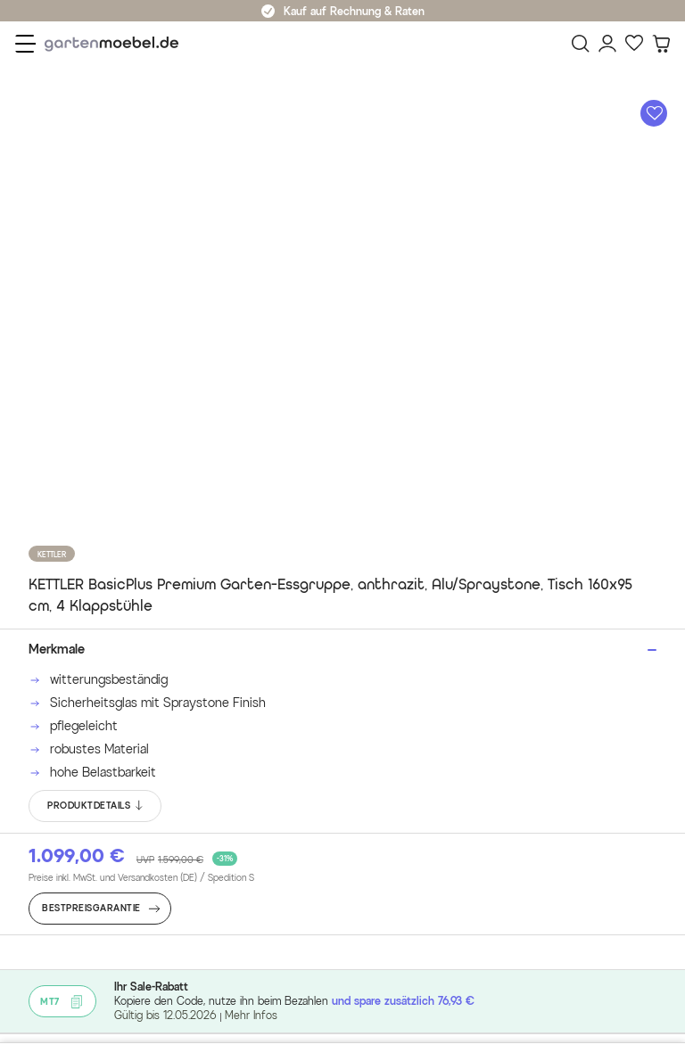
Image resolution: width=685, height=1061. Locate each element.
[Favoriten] (634, 44)
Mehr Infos (251, 1015)
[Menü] (25, 44)
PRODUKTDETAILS (95, 806)
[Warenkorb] (661, 44)
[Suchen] (581, 44)
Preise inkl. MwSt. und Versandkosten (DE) (141, 878)
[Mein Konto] (607, 44)
